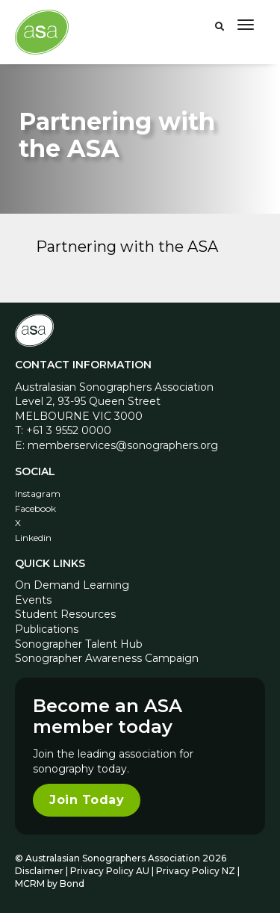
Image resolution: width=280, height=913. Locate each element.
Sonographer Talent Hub (79, 644)
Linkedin (33, 537)
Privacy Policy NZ (196, 870)
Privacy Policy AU (109, 870)
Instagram (37, 493)
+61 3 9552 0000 (68, 430)
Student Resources (65, 614)
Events (33, 600)
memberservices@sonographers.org (123, 445)
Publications (46, 629)
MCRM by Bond (49, 883)
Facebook (35, 508)
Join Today (86, 800)
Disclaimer (39, 870)
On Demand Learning (72, 585)
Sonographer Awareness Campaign (107, 658)
